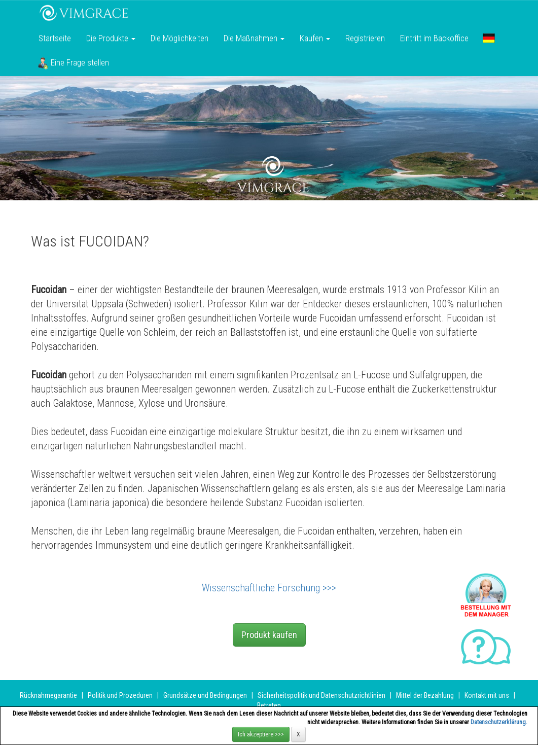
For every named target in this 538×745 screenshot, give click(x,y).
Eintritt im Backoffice (434, 38)
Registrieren (365, 38)
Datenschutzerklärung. (499, 722)
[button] (488, 38)
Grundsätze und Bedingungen (205, 695)
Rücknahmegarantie (48, 695)
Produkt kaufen (269, 634)
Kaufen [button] (315, 38)
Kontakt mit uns (486, 695)
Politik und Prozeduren (120, 695)
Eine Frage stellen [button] (73, 63)
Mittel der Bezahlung (425, 695)
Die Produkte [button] (110, 38)
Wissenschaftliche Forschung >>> (269, 588)
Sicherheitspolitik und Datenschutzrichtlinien (321, 695)
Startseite (55, 38)
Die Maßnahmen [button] (254, 38)
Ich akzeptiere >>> (261, 734)
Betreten (269, 705)
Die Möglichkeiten (179, 38)
